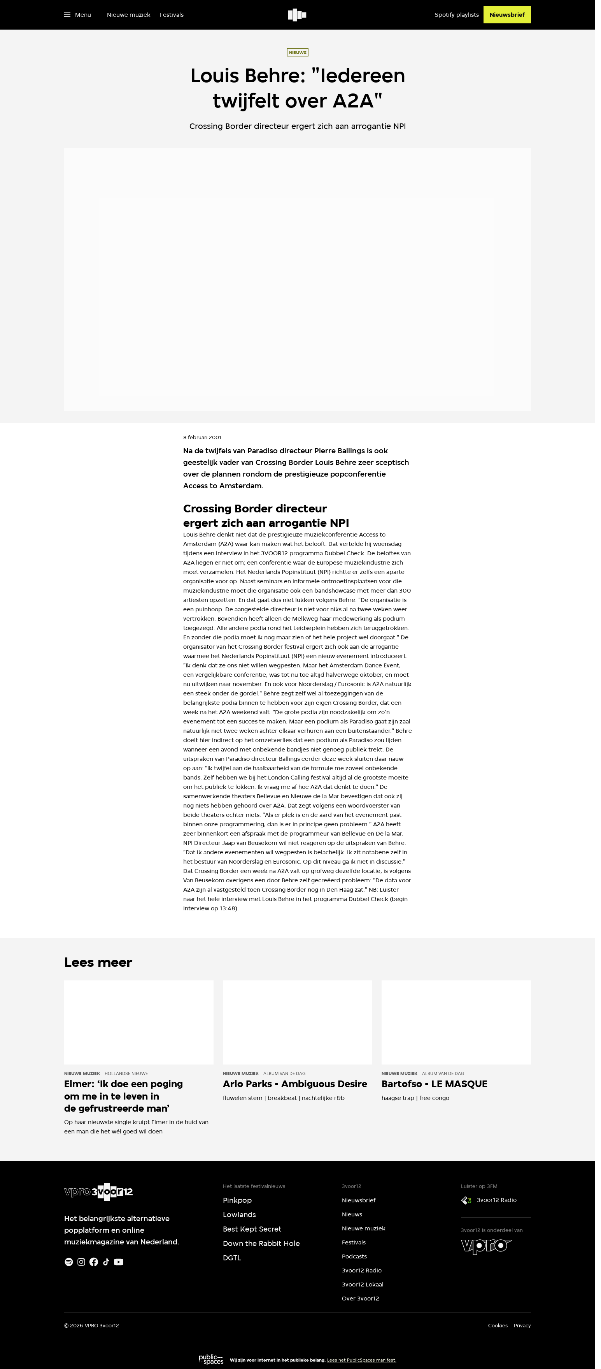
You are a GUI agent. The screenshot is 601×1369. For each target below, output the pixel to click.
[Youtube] (118, 1262)
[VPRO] (486, 1247)
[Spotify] (69, 1262)
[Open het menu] (78, 14)
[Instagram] (81, 1262)
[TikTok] (106, 1262)
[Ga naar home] (298, 15)
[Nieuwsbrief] (507, 14)
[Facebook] (93, 1262)
